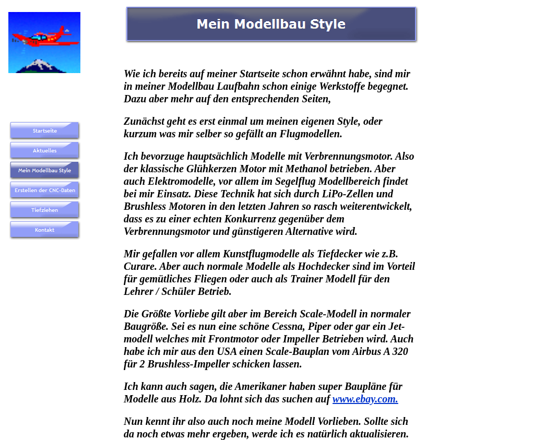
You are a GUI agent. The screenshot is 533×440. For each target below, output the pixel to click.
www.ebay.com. (365, 399)
